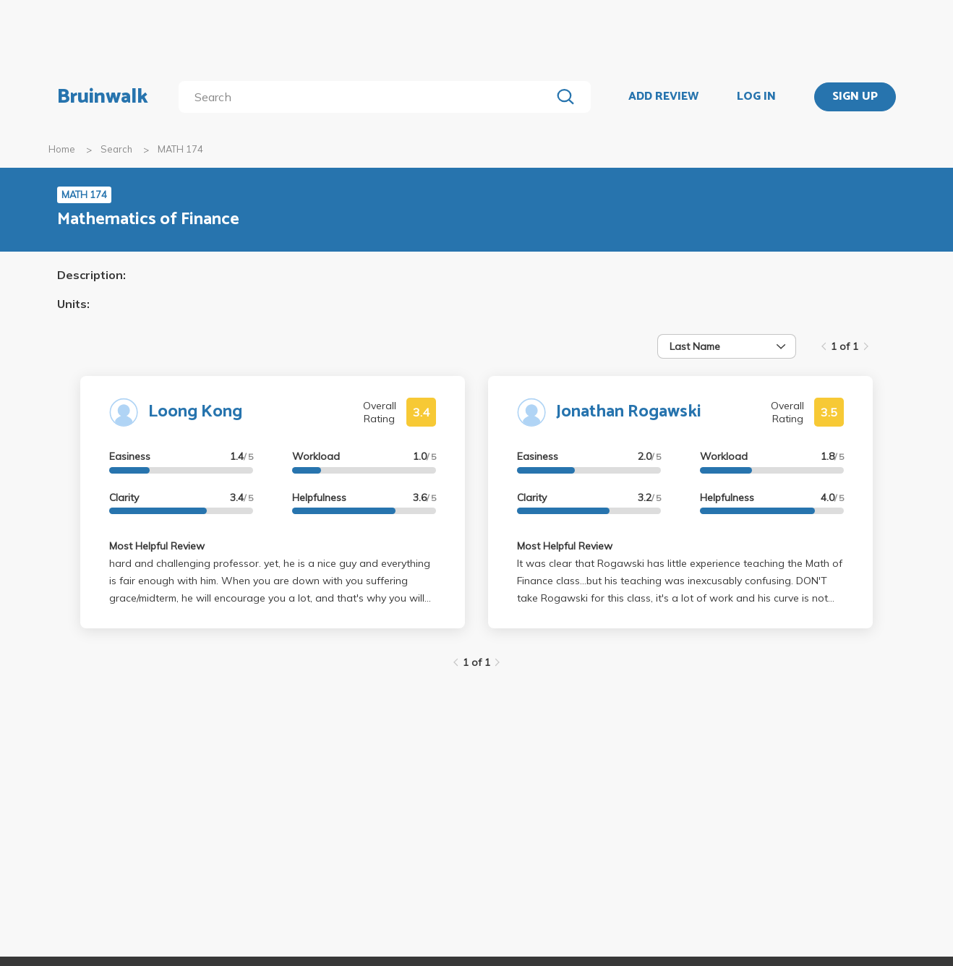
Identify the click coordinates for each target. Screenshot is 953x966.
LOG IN (756, 96)
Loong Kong (195, 412)
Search (116, 149)
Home (61, 149)
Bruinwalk (102, 97)
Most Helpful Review (157, 545)
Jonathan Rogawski (628, 412)
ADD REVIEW (663, 96)
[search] (368, 97)
